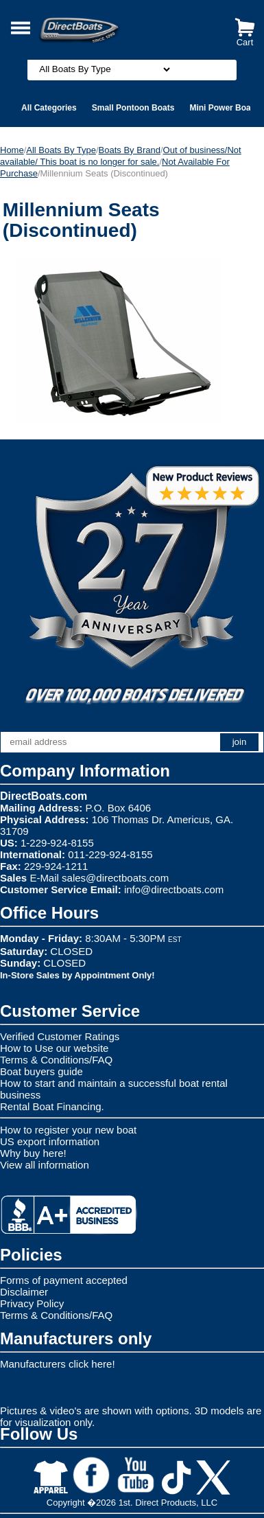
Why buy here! (33, 1153)
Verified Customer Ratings (59, 1036)
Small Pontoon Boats (133, 108)
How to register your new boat (68, 1130)
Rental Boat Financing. (52, 1106)
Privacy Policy (32, 1303)
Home (12, 150)
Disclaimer (24, 1292)
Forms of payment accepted (64, 1280)
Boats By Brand (129, 150)
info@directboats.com (174, 889)
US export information (49, 1141)
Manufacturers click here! (57, 1364)
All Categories (49, 108)
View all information (44, 1165)
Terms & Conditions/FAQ (56, 1060)
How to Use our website (54, 1048)
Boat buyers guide (41, 1071)
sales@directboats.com (115, 878)
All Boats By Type (61, 150)
